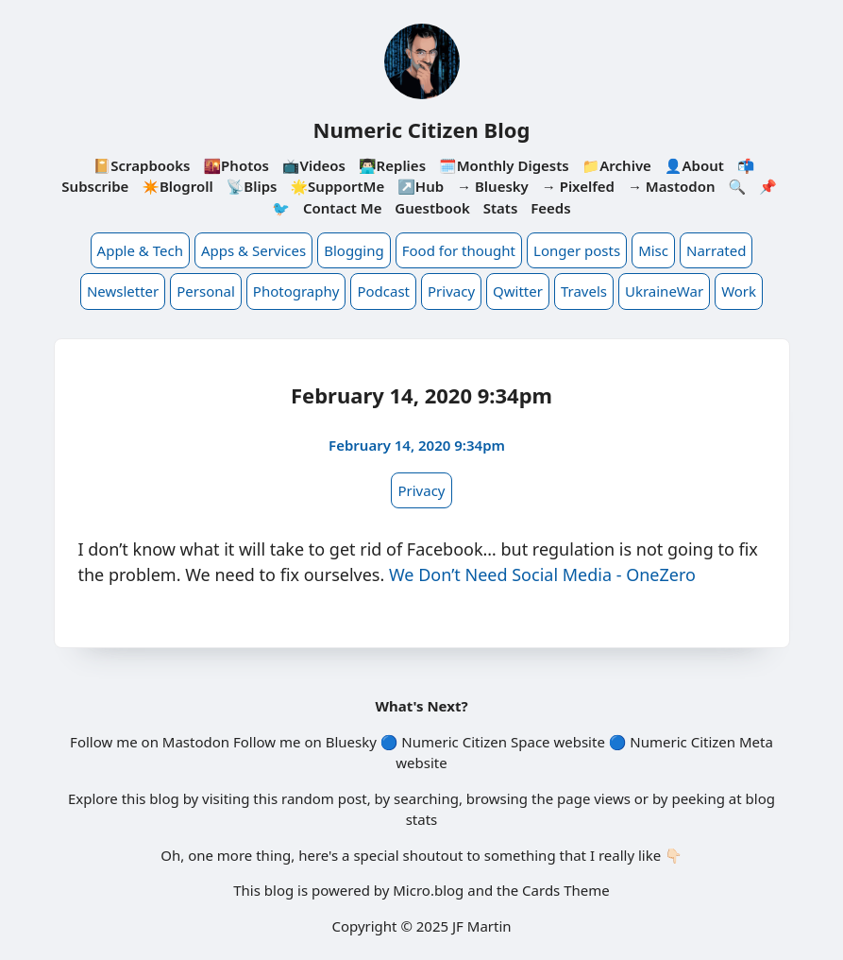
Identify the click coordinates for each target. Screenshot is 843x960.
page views (594, 798)
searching (426, 798)
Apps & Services (253, 250)
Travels (584, 291)
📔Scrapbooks (142, 165)
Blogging (354, 250)
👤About (694, 165)
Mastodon (195, 741)
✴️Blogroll (177, 186)
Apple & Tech (140, 250)
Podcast (383, 291)
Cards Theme (566, 890)
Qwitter (518, 291)
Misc (653, 250)
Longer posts (576, 250)
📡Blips (252, 186)
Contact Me (342, 207)
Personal (206, 291)
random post (324, 798)
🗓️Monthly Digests (504, 165)
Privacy (451, 291)
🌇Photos (235, 165)
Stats (500, 207)
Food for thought (458, 250)
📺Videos (314, 165)
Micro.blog (428, 890)
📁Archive (616, 165)
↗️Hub (420, 186)
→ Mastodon (672, 186)
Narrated (716, 250)
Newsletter (123, 291)
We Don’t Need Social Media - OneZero (542, 574)
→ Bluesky (493, 186)
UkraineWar (664, 291)
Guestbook (432, 207)
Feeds (550, 207)
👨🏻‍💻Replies (392, 165)
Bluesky (351, 741)
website (578, 741)
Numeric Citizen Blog (422, 129)
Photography (296, 291)
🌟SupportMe (337, 186)
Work (738, 291)
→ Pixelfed (578, 186)
